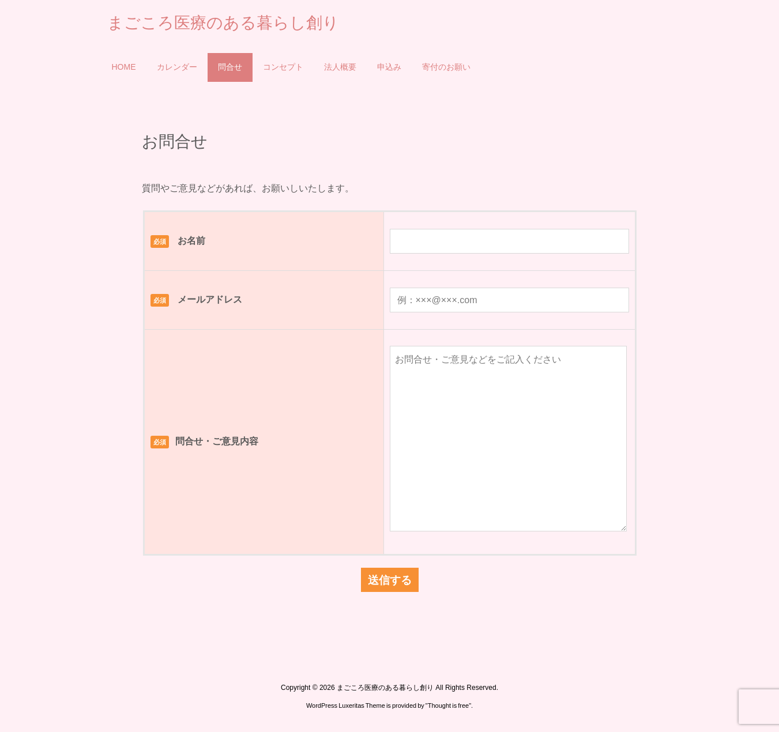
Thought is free (448, 705)
